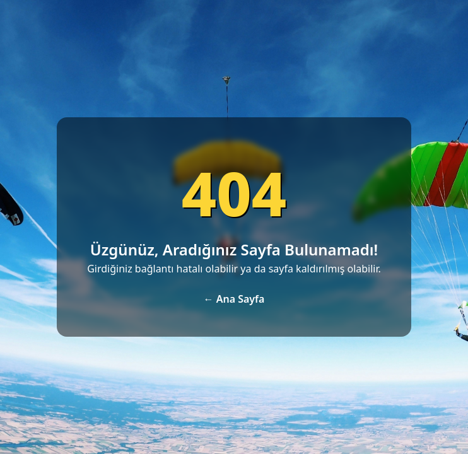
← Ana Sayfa (234, 299)
